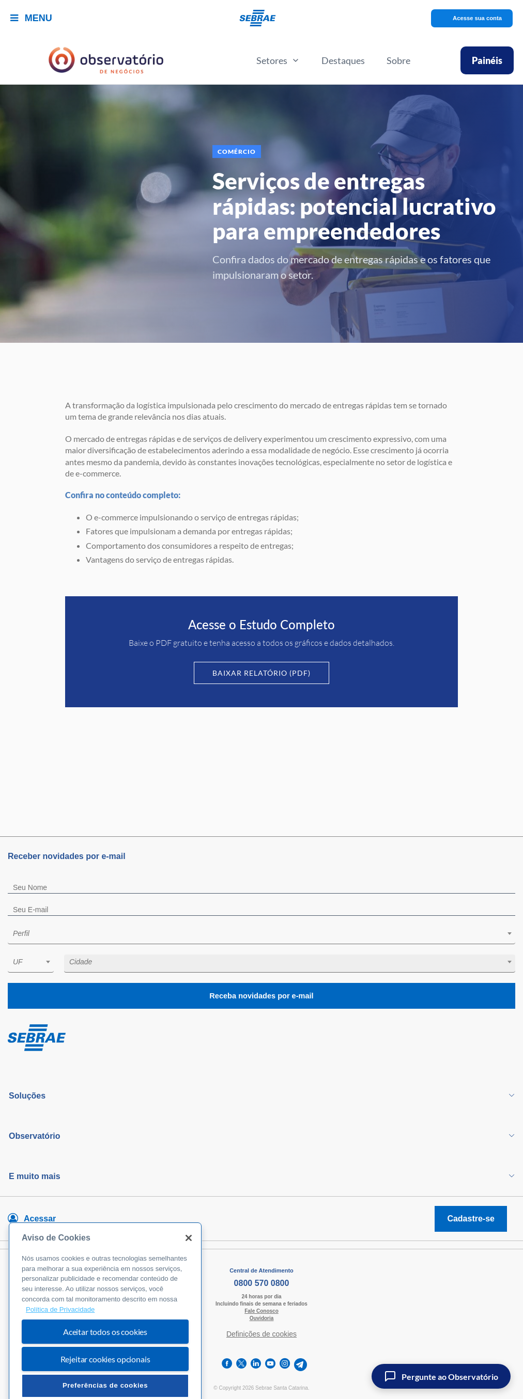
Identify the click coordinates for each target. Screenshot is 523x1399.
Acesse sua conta (477, 18)
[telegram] (300, 1364)
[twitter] (241, 1364)
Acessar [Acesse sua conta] (40, 1218)
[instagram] (285, 1364)
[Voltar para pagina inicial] (261, 1038)
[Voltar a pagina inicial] (262, 18)
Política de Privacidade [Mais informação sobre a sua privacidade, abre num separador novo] (60, 1336)
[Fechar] (188, 1265)
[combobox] (261, 935)
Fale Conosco (261, 1311)
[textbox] (266, 933)
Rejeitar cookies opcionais (105, 1386)
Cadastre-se (471, 1218)
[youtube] (270, 1364)
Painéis (487, 60)
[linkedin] (256, 1364)
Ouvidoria (262, 1318)
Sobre (398, 60)
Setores (278, 60)
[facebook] (227, 1364)
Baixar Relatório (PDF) (261, 673)
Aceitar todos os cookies (105, 1359)
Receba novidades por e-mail (261, 996)
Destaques (343, 60)
